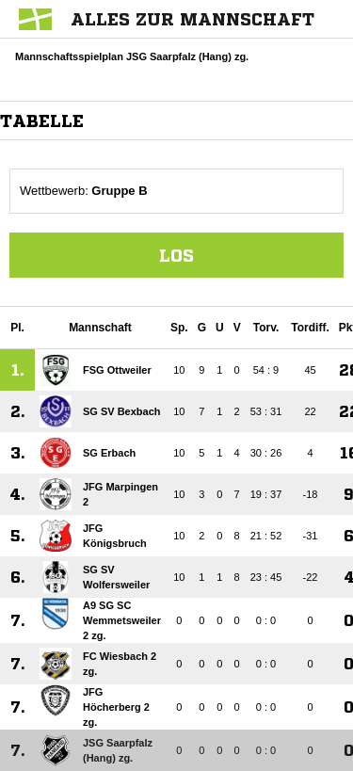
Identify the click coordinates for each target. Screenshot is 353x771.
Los (176, 255)
